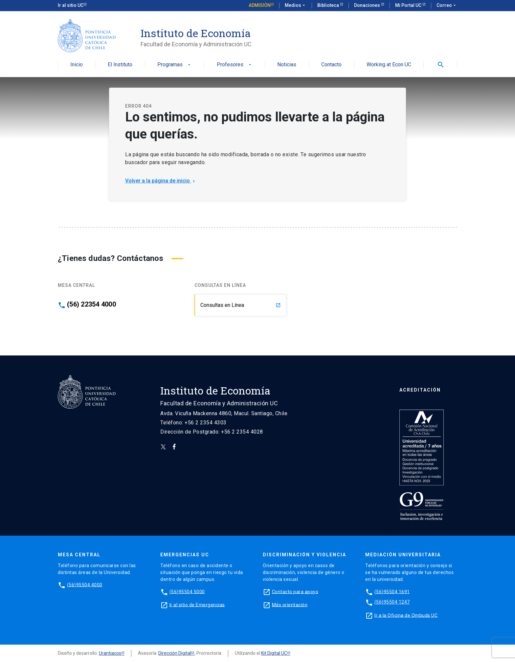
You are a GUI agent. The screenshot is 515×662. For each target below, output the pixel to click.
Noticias (286, 65)
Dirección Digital (174, 653)
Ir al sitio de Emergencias (197, 604)
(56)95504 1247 (392, 602)
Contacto (331, 65)
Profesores (235, 65)
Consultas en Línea (240, 305)
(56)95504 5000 (187, 591)
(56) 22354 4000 (91, 304)
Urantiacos (110, 653)
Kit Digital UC (274, 653)
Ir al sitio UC (70, 5)
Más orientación (290, 604)
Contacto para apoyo (295, 591)
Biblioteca (328, 5)
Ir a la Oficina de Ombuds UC (405, 615)
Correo (447, 6)
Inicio (76, 65)
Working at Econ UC (389, 65)
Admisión (260, 5)
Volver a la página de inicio (160, 181)
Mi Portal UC (408, 5)
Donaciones (367, 5)
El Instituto (120, 65)
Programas (174, 65)
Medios (295, 6)
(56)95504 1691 (392, 591)
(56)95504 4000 (84, 584)
